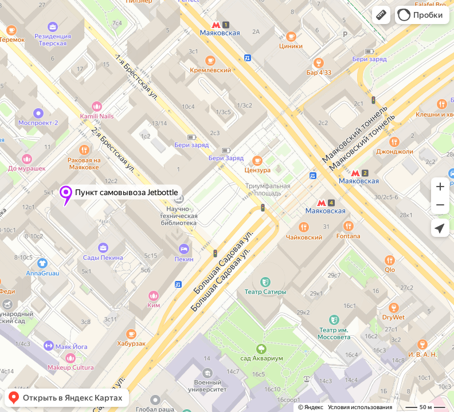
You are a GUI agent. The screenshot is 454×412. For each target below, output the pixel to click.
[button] (381, 15)
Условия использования (360, 407)
